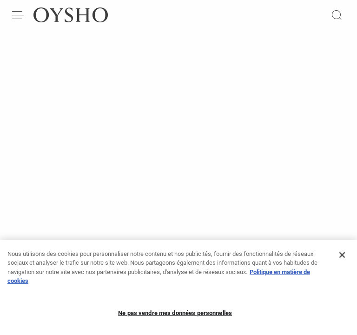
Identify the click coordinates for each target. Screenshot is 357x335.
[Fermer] (342, 258)
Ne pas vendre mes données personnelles (175, 315)
